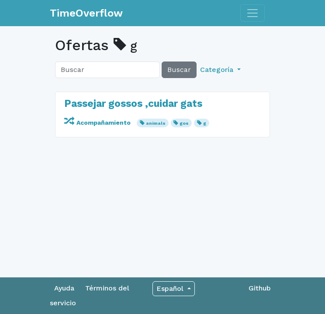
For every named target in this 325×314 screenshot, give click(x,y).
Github (260, 288)
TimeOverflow (86, 13)
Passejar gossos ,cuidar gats (133, 103)
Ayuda (64, 288)
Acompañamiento (98, 122)
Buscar (179, 69)
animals (156, 123)
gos (184, 123)
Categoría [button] (217, 69)
